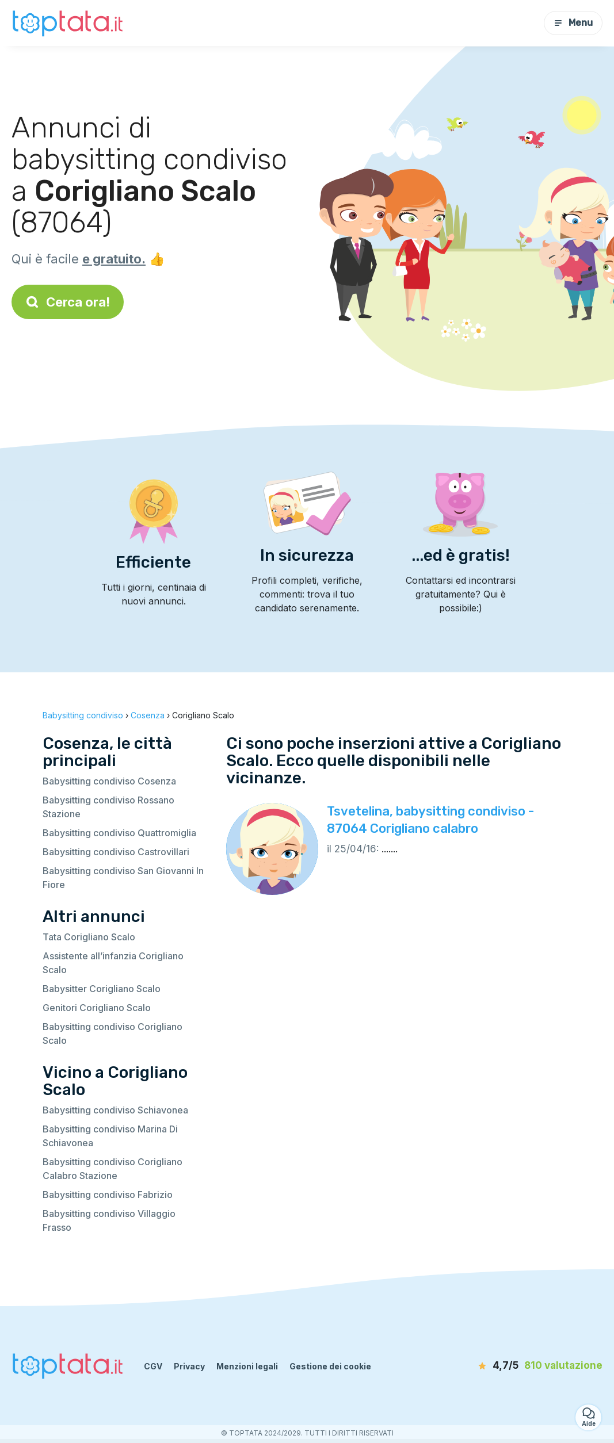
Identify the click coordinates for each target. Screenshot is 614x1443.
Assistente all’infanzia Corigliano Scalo (113, 962)
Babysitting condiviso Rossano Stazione (108, 807)
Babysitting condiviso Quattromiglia (119, 833)
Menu (573, 22)
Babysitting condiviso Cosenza (109, 781)
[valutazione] (536, 1365)
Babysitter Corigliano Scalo (102, 988)
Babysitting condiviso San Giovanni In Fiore (123, 877)
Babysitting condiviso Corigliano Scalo (112, 1033)
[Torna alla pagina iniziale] (69, 22)
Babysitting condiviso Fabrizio (108, 1194)
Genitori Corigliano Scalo (97, 1007)
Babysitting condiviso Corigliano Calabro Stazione (112, 1168)
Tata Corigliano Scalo (89, 937)
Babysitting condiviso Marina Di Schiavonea (110, 1136)
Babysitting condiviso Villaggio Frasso (109, 1220)
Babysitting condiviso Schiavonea (115, 1110)
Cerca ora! (67, 301)
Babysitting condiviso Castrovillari (116, 852)
